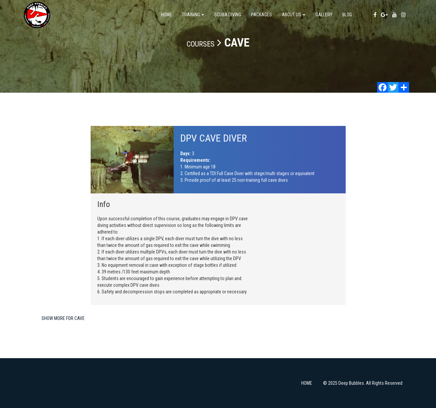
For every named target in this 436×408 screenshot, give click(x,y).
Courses (201, 44)
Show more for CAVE (63, 318)
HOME (306, 383)
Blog (347, 14)
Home (166, 14)
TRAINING (193, 14)
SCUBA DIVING (227, 14)
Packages (261, 14)
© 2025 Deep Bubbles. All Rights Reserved (362, 383)
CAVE (236, 43)
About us (293, 14)
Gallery (323, 14)
